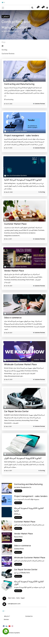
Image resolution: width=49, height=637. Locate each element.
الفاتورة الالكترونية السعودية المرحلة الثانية (23, 180)
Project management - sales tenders (21, 135)
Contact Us (29, 616)
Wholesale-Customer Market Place (20, 364)
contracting (9, 99)
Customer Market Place (15, 224)
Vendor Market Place (14, 270)
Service (6, 619)
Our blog (42, 192)
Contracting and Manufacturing (19, 84)
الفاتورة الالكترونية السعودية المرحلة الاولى (23, 458)
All (2, 46)
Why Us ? (7, 616)
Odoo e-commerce (13, 317)
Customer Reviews (40, 103)
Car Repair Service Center (16, 411)
